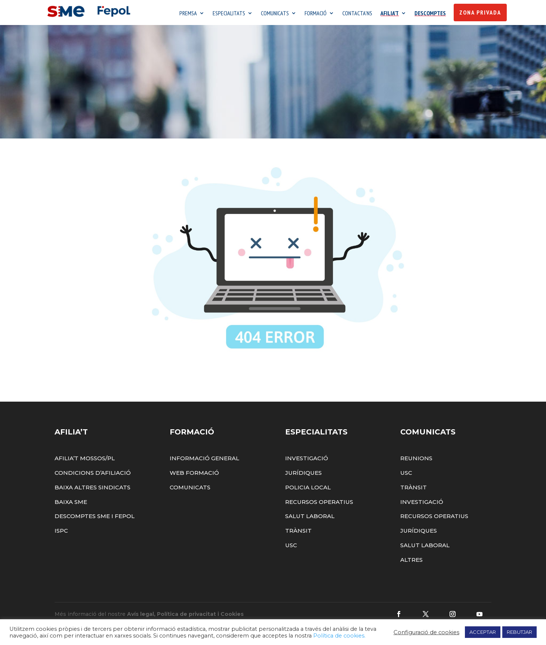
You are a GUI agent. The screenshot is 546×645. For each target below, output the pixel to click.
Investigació (306, 460)
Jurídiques (303, 474)
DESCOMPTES (430, 13)
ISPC (61, 532)
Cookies (232, 616)
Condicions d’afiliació (93, 474)
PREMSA (188, 13)
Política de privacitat (186, 616)
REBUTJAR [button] (519, 632)
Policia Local (308, 489)
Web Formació (194, 474)
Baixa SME (71, 503)
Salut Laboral (309, 518)
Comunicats (190, 489)
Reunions (416, 460)
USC (291, 547)
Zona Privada (480, 12)
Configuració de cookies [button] (426, 632)
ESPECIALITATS (229, 13)
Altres (411, 561)
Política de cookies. (339, 635)
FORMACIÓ (316, 13)
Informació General (204, 460)
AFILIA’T (389, 13)
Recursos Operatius (319, 503)
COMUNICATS (275, 13)
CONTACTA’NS (357, 13)
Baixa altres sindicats (92, 489)
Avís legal (140, 616)
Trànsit (298, 532)
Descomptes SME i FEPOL (95, 518)
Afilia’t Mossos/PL (85, 460)
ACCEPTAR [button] (482, 632)
